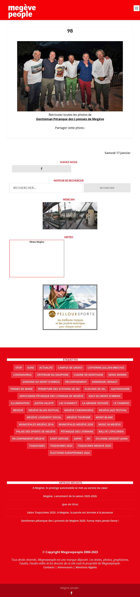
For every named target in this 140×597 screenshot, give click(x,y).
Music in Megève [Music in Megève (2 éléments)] (109, 424)
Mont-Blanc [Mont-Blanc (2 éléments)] (104, 417)
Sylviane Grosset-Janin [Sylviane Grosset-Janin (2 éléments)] (112, 438)
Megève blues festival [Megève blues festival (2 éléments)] (43, 410)
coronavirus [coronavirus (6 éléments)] (22, 374)
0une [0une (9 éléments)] (30, 367)
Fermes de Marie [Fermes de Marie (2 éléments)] (21, 389)
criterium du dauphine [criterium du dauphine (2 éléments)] (53, 374)
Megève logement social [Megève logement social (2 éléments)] (44, 417)
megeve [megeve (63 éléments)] (18, 410)
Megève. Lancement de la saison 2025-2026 (70, 496)
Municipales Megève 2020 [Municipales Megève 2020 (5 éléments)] (76, 424)
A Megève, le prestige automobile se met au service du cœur (70, 488)
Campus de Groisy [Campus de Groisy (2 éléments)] (70, 367)
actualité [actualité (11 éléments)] (46, 367)
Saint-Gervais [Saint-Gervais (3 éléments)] (59, 438)
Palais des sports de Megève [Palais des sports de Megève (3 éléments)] (36, 431)
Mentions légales (86, 567)
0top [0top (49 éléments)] (18, 367)
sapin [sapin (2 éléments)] (77, 438)
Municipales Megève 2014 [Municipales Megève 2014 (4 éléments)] (36, 424)
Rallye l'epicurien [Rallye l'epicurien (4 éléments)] (111, 431)
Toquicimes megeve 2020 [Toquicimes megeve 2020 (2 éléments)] (94, 445)
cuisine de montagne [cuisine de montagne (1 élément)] (88, 374)
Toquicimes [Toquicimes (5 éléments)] (37, 445)
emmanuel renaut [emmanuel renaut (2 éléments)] (104, 381)
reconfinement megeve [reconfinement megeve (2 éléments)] (28, 438)
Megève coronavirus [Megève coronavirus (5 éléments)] (79, 410)
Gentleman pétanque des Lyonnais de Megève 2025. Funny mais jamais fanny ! (70, 520)
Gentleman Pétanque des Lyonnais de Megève (70, 119)
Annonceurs (65, 567)
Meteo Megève (37, 241)
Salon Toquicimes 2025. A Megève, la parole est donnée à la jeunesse (70, 512)
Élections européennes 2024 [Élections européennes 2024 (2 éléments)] (70, 452)
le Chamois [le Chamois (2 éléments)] (121, 403)
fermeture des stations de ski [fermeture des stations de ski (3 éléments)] (58, 389)
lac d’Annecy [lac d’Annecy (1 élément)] (68, 403)
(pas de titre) (70, 504)
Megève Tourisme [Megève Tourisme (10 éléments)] (79, 417)
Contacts (49, 567)
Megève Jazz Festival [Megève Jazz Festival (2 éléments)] (113, 410)
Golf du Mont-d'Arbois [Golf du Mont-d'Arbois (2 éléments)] (104, 396)
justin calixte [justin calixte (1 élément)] (44, 403)
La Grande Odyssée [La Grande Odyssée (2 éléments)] (95, 403)
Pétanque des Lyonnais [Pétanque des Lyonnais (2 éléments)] (77, 431)
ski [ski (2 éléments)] (88, 438)
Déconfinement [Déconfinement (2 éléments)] (76, 381)
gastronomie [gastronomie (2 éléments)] (120, 389)
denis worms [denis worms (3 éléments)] (117, 374)
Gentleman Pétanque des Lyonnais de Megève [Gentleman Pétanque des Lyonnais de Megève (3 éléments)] (51, 396)
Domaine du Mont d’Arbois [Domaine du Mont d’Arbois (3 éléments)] (41, 381)
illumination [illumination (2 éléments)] (20, 403)
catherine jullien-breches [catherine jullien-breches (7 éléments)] (106, 367)
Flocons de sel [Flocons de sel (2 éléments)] (95, 389)
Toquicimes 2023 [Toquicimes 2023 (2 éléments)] (61, 445)
